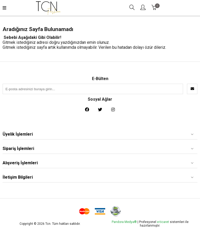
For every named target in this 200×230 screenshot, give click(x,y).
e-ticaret (163, 222)
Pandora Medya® (124, 222)
